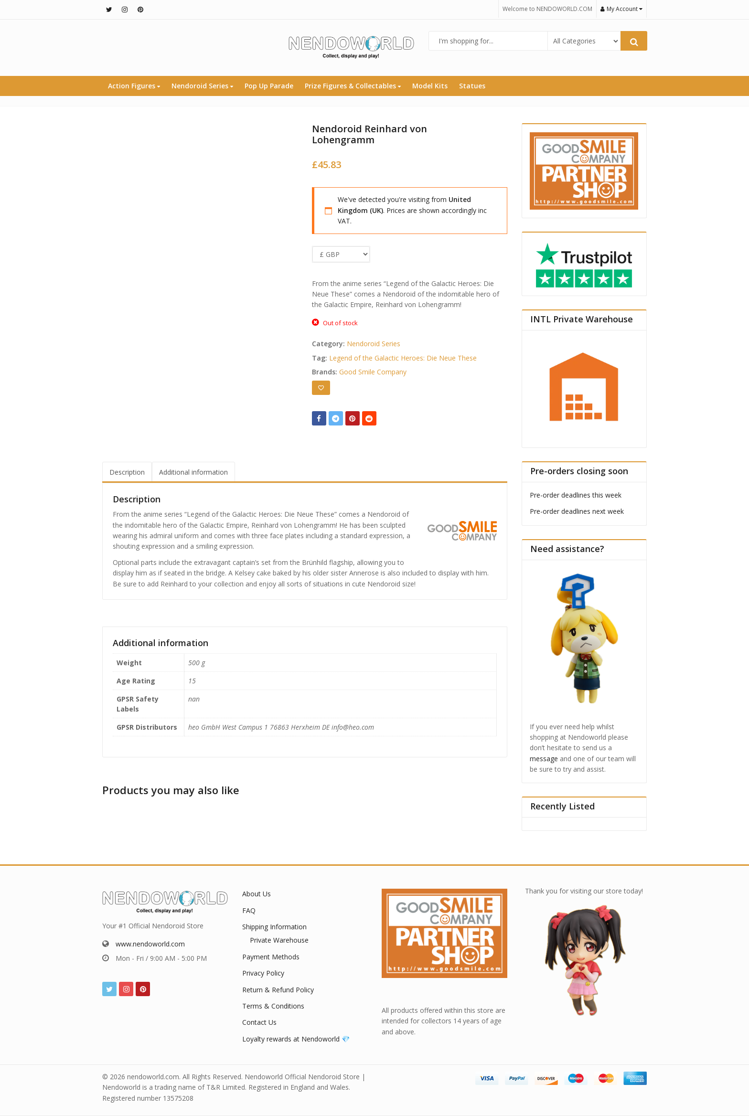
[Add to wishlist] (321, 388)
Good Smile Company (373, 371)
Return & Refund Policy (278, 989)
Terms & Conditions (273, 1005)
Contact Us (259, 1022)
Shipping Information (274, 926)
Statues (472, 85)
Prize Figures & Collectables (353, 85)
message (544, 758)
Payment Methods (271, 956)
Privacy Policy (263, 973)
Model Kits (430, 85)
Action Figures (134, 85)
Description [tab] (127, 472)
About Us (256, 893)
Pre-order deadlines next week (577, 511)
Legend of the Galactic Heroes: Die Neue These (403, 357)
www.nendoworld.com (150, 943)
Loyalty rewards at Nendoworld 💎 (296, 1038)
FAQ (249, 910)
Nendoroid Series (202, 85)
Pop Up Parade (269, 85)
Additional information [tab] (193, 472)
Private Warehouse (279, 940)
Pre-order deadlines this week (575, 495)
